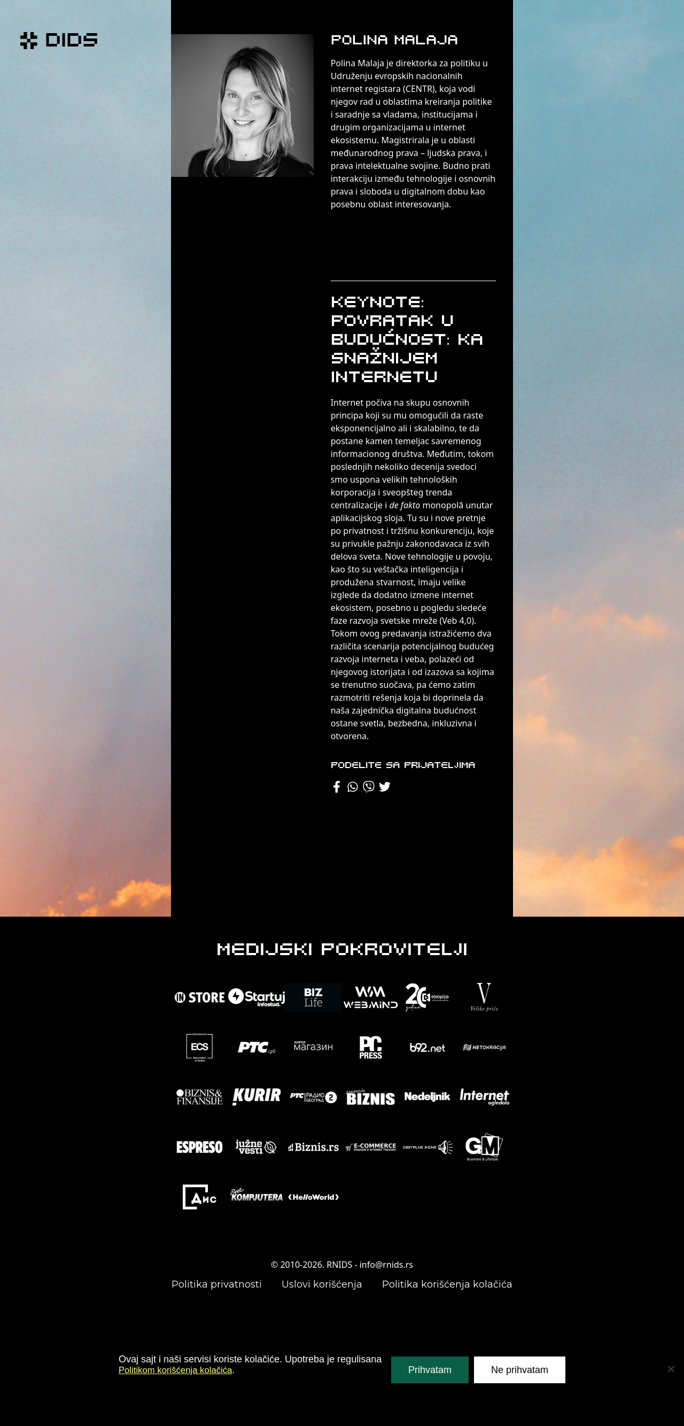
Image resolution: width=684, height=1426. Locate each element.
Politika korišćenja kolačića (447, 1284)
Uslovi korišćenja (322, 1284)
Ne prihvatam (519, 1370)
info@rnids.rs (386, 1264)
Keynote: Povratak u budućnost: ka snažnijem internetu (407, 341)
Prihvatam (430, 1370)
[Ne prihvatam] (670, 1368)
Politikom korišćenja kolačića (180, 1370)
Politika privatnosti (217, 1284)
